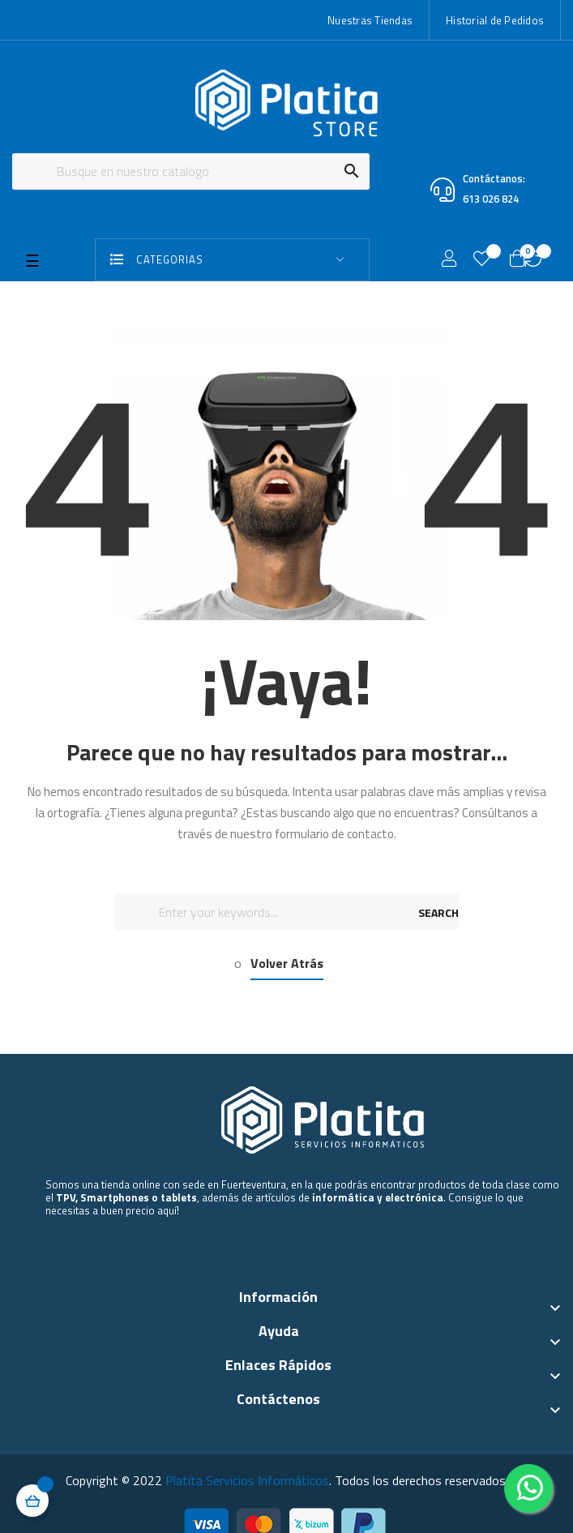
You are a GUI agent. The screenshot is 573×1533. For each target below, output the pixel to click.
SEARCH (438, 912)
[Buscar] (191, 171)
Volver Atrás (286, 963)
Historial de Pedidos (495, 20)
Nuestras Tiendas (370, 20)
